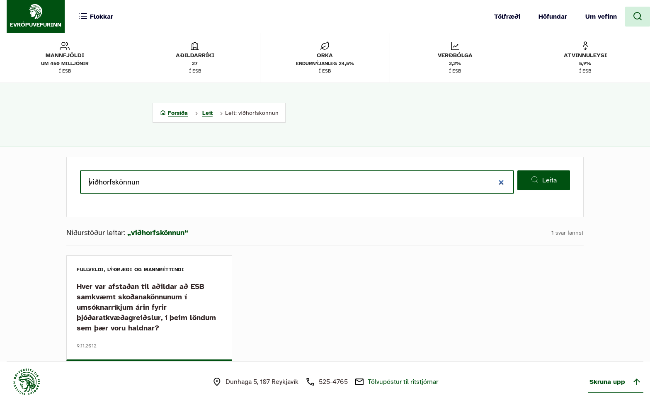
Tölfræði (507, 16)
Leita (544, 179)
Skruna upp (615, 382)
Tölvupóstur (403, 382)
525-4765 (333, 382)
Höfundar (552, 16)
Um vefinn (601, 16)
